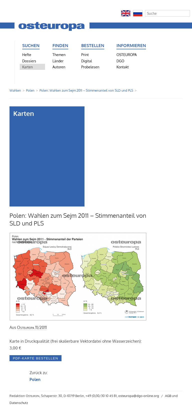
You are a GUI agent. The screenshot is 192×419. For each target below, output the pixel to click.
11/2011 (32, 327)
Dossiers (29, 61)
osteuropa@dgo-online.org (138, 396)
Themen (59, 54)
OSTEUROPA (126, 54)
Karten (27, 67)
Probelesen (90, 67)
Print (85, 54)
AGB (168, 396)
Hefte (26, 54)
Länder (58, 61)
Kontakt (122, 67)
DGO (120, 61)
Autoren (58, 67)
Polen (30, 90)
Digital (86, 61)
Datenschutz (19, 403)
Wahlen (15, 90)
